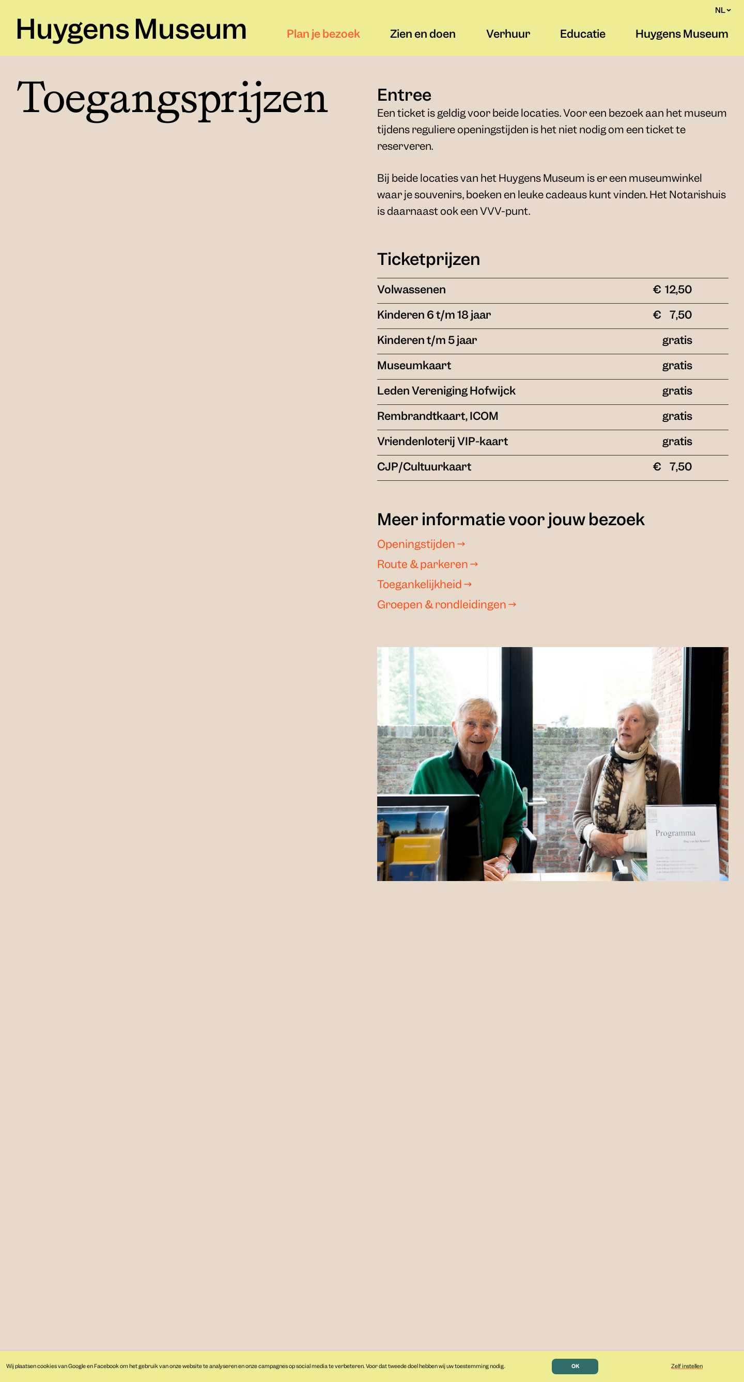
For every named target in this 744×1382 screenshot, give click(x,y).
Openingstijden (421, 545)
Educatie (583, 35)
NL (723, 10)
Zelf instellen (687, 1366)
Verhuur (508, 35)
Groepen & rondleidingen (446, 606)
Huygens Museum (131, 31)
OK (575, 1366)
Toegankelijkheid (424, 585)
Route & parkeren (427, 565)
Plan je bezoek (323, 35)
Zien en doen (423, 35)
